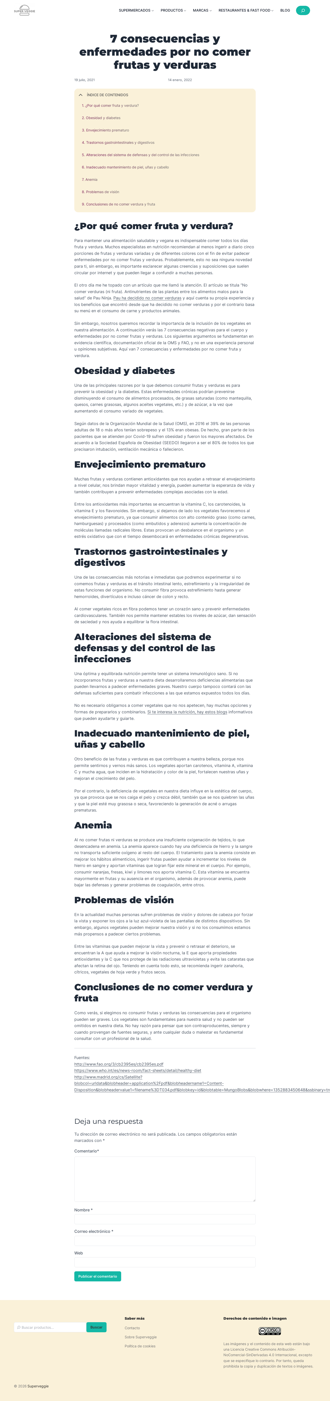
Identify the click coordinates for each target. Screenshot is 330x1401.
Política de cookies (140, 1347)
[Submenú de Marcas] (204, 10)
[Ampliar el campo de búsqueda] (303, 10)
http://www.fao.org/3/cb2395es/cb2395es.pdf (118, 1064)
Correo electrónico (93, 1232)
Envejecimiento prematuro (107, 130)
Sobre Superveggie (141, 1337)
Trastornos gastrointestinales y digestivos (120, 142)
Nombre (83, 1210)
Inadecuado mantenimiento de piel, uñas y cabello (127, 167)
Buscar (96, 1327)
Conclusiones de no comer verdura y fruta (120, 204)
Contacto (132, 1328)
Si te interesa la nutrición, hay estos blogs (187, 711)
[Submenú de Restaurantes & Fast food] (248, 10)
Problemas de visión (102, 192)
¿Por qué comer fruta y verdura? (112, 105)
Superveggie (38, 1386)
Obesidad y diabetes (103, 118)
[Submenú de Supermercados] (138, 10)
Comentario (86, 1151)
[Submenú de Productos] (175, 10)
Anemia (91, 179)
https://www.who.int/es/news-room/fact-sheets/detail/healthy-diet (137, 1070)
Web (78, 1253)
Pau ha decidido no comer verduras (147, 297)
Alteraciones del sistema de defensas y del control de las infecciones (142, 155)
